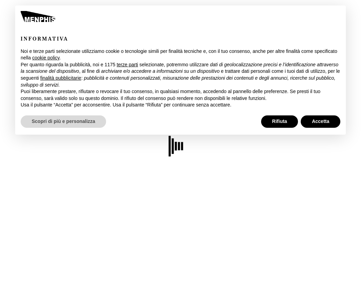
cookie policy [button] (45, 57)
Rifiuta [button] (279, 121)
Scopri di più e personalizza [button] (63, 121)
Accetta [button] (320, 121)
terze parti (127, 64)
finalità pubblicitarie (60, 78)
